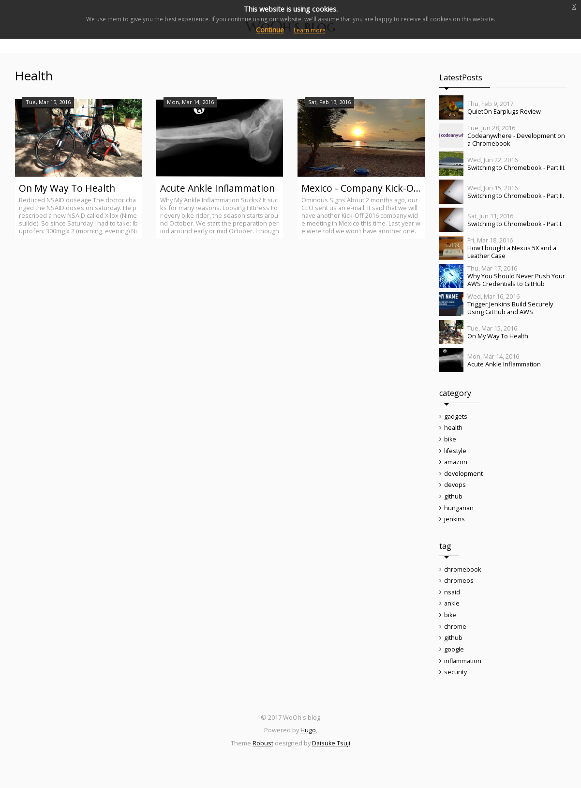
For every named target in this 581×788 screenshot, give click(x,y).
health (453, 428)
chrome (455, 637)
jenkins (454, 525)
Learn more (310, 30)
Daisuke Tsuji (331, 756)
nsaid (452, 600)
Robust (263, 756)
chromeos (459, 588)
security (455, 685)
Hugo (308, 744)
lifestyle (455, 453)
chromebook (462, 576)
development (463, 477)
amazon (455, 465)
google (454, 661)
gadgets (455, 416)
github (453, 501)
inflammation (463, 673)
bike (450, 441)
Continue (270, 29)
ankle (452, 612)
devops (455, 489)
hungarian (459, 513)
